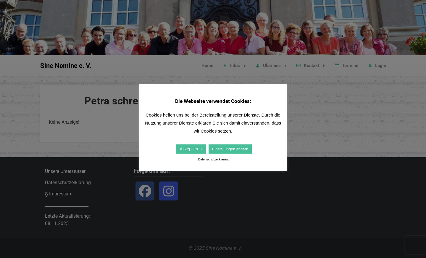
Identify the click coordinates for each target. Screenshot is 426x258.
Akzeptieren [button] (191, 148)
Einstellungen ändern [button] (230, 149)
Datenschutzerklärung (214, 159)
